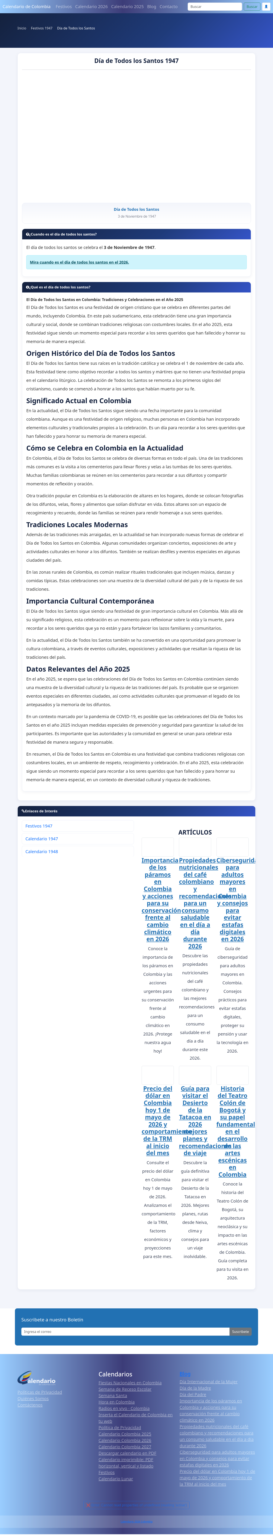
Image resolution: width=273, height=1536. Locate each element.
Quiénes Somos (33, 1401)
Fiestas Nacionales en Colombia (130, 1385)
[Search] (215, 7)
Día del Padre (193, 1396)
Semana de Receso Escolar (125, 1391)
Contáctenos (30, 1407)
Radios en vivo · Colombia (124, 1410)
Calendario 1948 (41, 853)
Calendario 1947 (41, 840)
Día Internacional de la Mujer (209, 1383)
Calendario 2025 (127, 6)
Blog (151, 6)
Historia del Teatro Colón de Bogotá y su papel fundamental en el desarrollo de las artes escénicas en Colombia (235, 1133)
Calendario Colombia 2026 (125, 1442)
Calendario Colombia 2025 (125, 1436)
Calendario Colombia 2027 (125, 1449)
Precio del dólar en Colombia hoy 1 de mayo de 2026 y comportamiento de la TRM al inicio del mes (167, 1123)
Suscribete (240, 1333)
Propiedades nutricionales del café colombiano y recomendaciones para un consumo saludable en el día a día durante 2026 (205, 905)
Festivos (64, 6)
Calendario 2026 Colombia (136, 1523)
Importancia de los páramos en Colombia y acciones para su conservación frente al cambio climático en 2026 (161, 901)
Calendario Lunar (116, 1481)
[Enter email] (125, 1333)
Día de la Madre (195, 1390)
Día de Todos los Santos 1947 (136, 61)
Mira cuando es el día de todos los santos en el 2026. (79, 263)
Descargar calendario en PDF (127, 1455)
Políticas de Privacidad (39, 1394)
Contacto (168, 6)
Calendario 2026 (91, 6)
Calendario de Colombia (27, 6)
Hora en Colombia (117, 1404)
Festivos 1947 (38, 828)
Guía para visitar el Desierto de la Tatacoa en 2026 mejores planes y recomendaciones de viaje (205, 1123)
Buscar (252, 6)
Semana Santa (113, 1397)
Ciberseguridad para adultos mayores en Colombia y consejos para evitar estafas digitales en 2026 (239, 901)
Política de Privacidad (120, 1429)
